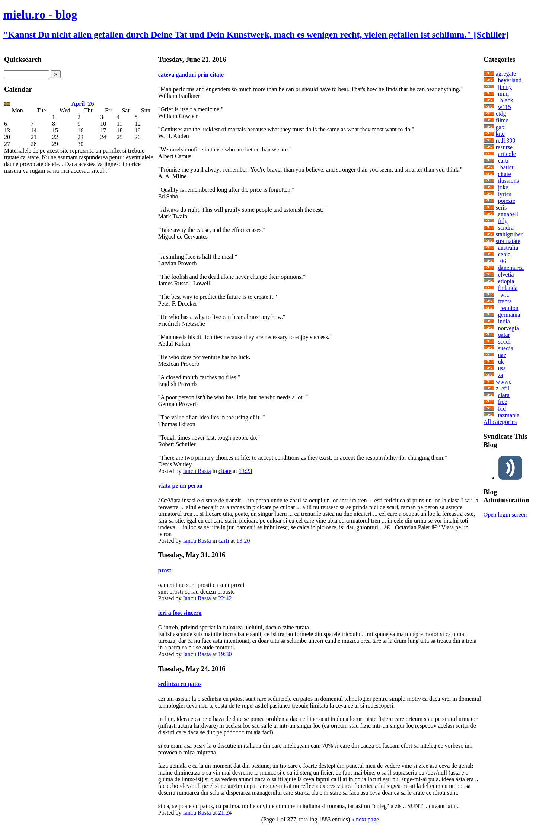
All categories (500, 422)
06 (503, 261)
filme (502, 120)
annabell (508, 214)
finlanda (507, 288)
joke (503, 187)
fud (502, 408)
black (506, 100)
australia (508, 248)
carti (223, 540)
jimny (505, 87)
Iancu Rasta (197, 471)
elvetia (506, 274)
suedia (505, 348)
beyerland (509, 80)
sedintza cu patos (179, 684)
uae (502, 355)
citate (225, 471)
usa (502, 368)
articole (507, 154)
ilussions (508, 181)
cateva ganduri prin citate (191, 74)
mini (503, 93)
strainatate (508, 241)
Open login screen (505, 514)
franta (505, 301)
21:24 (225, 813)
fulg (503, 221)
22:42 (225, 598)
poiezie (506, 201)
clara (504, 395)
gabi (501, 127)
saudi (504, 341)
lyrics (504, 194)
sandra (506, 227)
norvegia (508, 328)
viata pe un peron (180, 485)
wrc (504, 294)
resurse (504, 147)
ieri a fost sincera (180, 613)
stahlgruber (509, 234)
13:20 (243, 540)
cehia (504, 254)
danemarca (511, 268)
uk (501, 361)
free (502, 402)
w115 (504, 107)
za (500, 375)
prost (164, 570)
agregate (506, 73)
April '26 (82, 103)
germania (509, 315)
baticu (507, 167)
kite (500, 134)
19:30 (225, 654)
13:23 (245, 471)
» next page (365, 819)
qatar (504, 335)
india (504, 321)
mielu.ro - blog (40, 14)
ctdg (501, 114)
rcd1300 (505, 140)
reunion (509, 308)
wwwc (503, 382)
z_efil (502, 388)
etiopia (506, 281)
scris (501, 207)
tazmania (509, 415)
